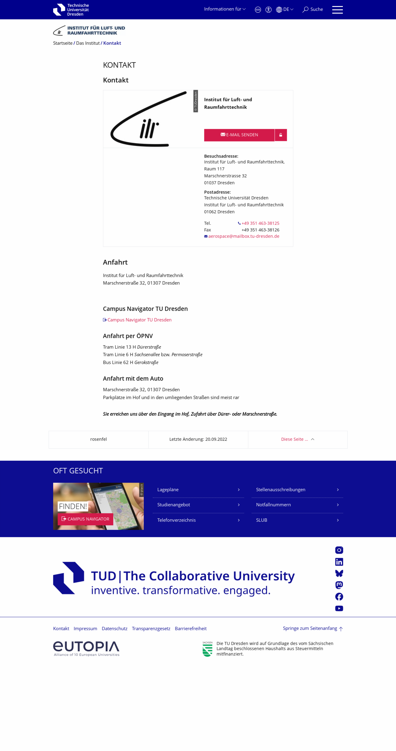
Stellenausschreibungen (280, 574)
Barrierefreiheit (191, 714)
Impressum (85, 714)
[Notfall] (258, 10)
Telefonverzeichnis (176, 605)
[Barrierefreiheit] (268, 10)
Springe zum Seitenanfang (310, 713)
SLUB (261, 605)
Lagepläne (168, 574)
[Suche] (312, 10)
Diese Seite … (294, 524)
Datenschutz (114, 714)
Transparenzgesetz (151, 714)
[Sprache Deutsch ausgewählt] (284, 10)
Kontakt (61, 714)
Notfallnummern (273, 590)
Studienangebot (173, 590)
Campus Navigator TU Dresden (140, 405)
